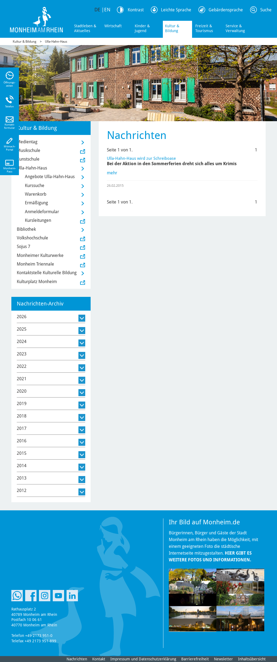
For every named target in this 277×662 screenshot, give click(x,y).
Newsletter (223, 659)
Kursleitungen (38, 220)
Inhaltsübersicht (252, 659)
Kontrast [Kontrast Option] (136, 9)
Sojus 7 (23, 246)
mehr (112, 172)
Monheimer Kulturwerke (40, 255)
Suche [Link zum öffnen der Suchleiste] (266, 9)
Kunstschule (28, 159)
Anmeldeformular (42, 211)
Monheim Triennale (35, 264)
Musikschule (28, 150)
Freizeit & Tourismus (204, 28)
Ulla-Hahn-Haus (56, 41)
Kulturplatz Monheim (37, 281)
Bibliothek (26, 229)
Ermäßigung (36, 202)
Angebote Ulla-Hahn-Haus (50, 176)
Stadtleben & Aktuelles (85, 28)
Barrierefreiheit (195, 659)
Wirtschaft (113, 26)
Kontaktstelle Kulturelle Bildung (47, 272)
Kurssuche (34, 185)
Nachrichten (77, 659)
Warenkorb (35, 194)
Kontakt (98, 659)
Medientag (27, 141)
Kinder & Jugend (142, 28)
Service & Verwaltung (235, 28)
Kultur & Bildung (172, 28)
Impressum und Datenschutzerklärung (143, 659)
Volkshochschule (32, 237)
